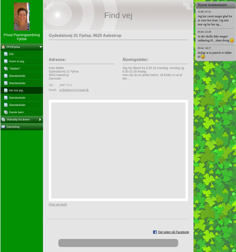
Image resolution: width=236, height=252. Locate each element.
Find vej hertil (58, 204)
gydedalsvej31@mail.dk (74, 90)
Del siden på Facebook (173, 232)
